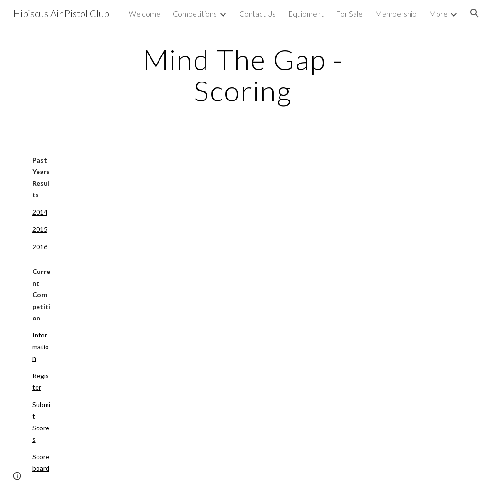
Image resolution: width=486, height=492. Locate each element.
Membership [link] (396, 13)
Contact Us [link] (257, 13)
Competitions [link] (195, 13)
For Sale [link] (349, 13)
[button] (474, 13)
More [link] (438, 13)
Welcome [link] (144, 13)
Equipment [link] (306, 13)
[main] (243, 75)
